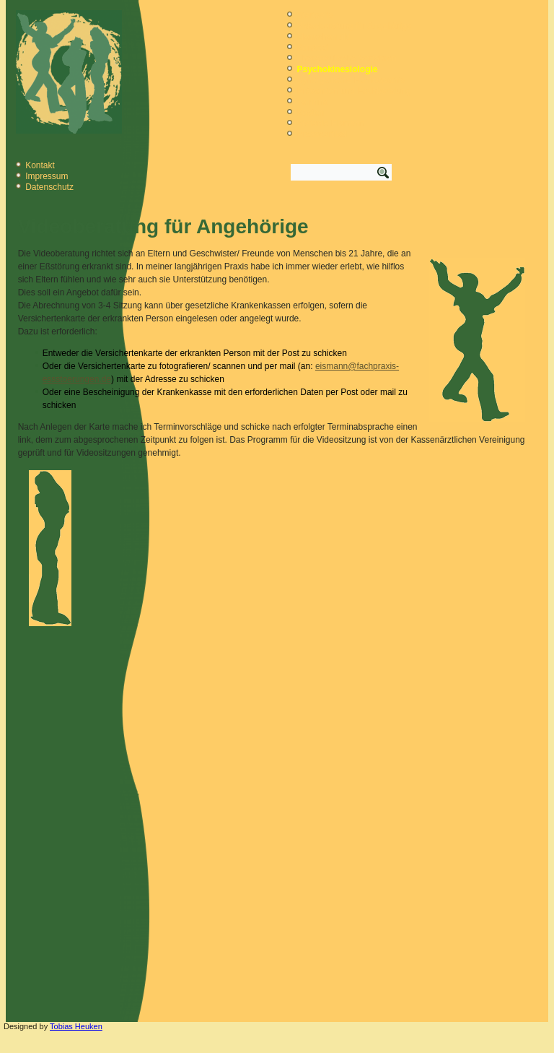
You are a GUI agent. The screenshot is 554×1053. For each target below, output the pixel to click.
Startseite (314, 15)
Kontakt (40, 165)
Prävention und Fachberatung (353, 91)
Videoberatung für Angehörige (353, 26)
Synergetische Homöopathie (350, 80)
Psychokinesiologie (336, 69)
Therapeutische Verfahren (346, 58)
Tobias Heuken (76, 1026)
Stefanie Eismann (330, 123)
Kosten (309, 113)
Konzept (312, 48)
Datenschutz (49, 187)
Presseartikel (321, 134)
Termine (311, 102)
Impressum (46, 176)
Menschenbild (323, 37)
